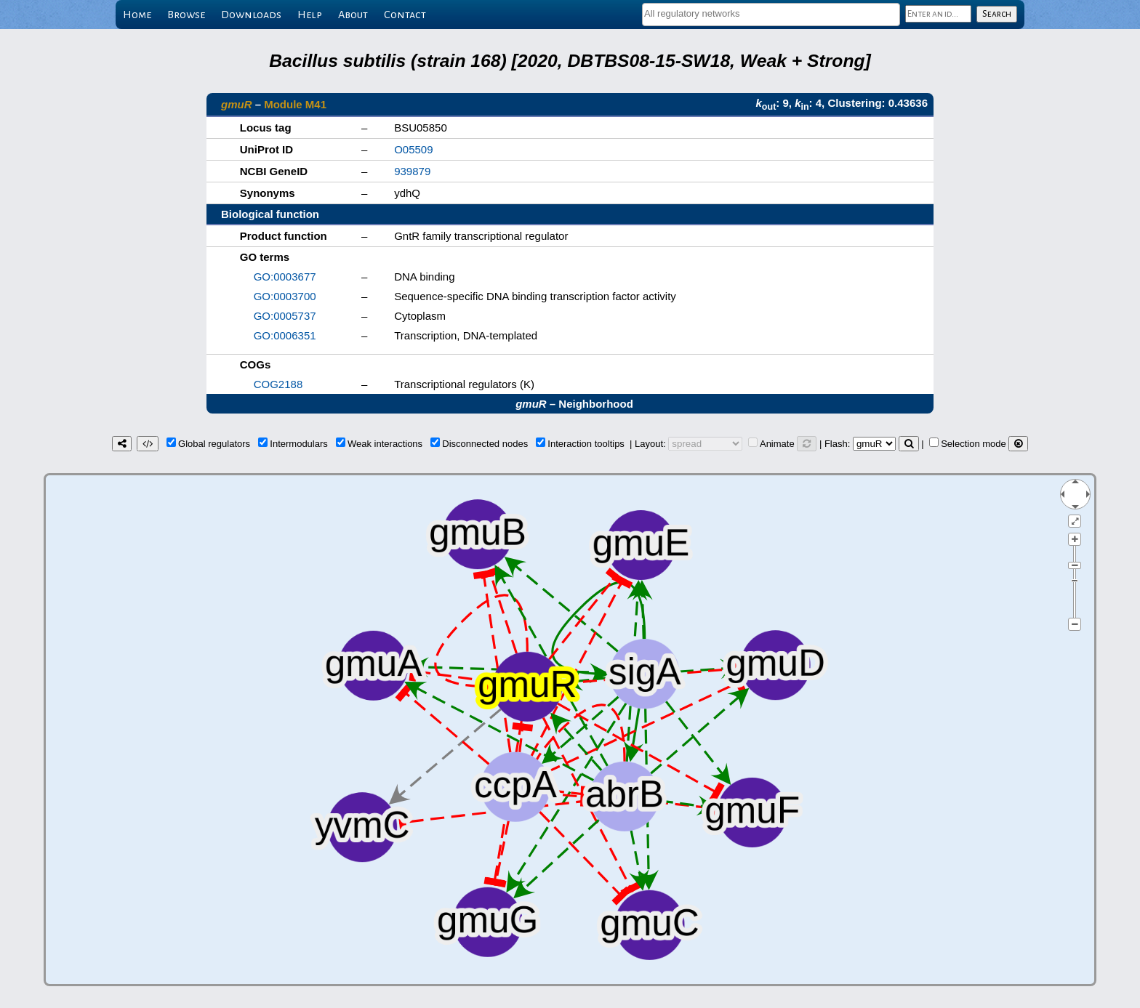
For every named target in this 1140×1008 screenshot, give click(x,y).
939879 (412, 171)
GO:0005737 (285, 316)
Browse (186, 14)
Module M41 (295, 104)
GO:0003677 (285, 276)
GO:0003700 (285, 296)
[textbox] (771, 13)
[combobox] (771, 14)
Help (309, 14)
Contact (405, 14)
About (353, 14)
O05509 (413, 149)
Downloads (251, 14)
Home (137, 14)
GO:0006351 (285, 335)
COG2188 (278, 384)
